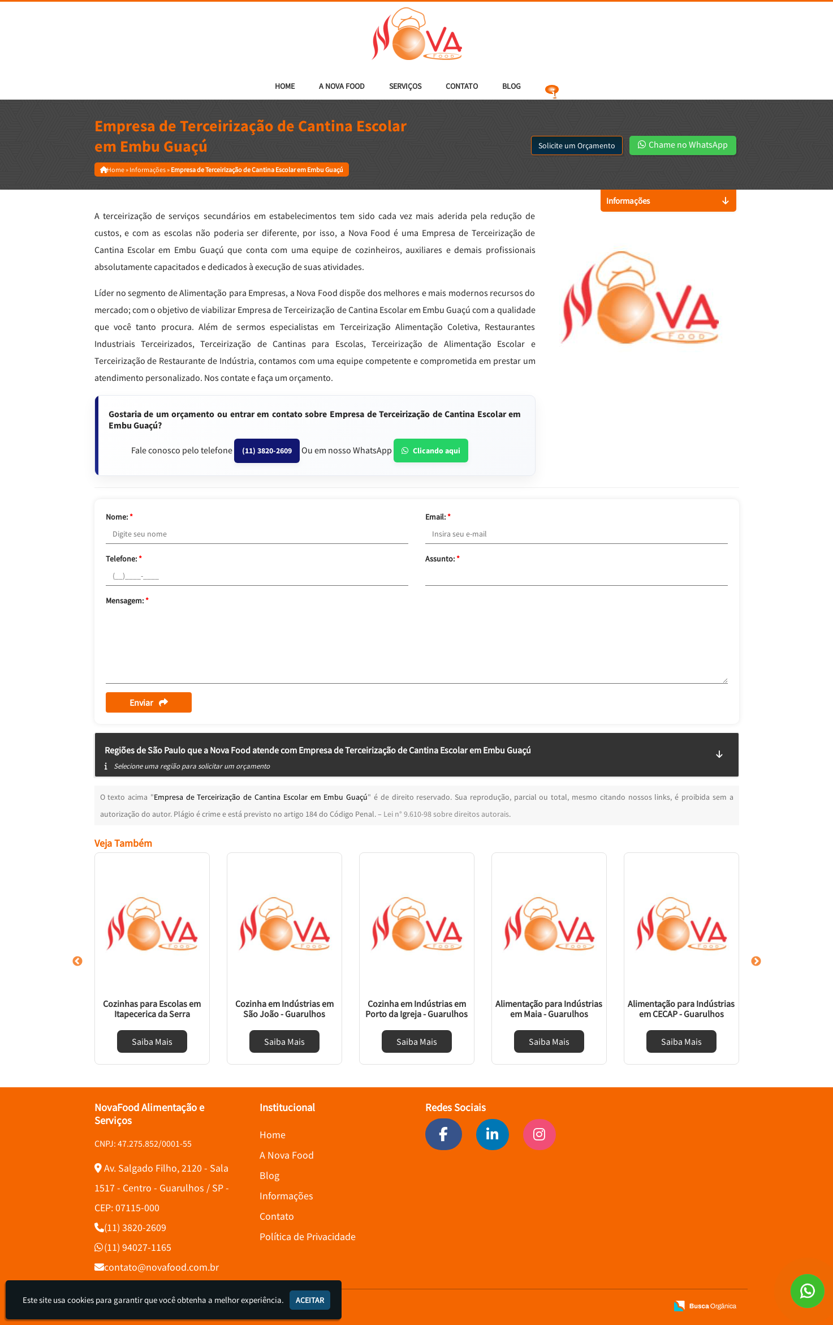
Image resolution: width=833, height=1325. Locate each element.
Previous (77, 961)
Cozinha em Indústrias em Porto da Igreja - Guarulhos (416, 1008)
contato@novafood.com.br (161, 1266)
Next (756, 961)
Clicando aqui (431, 450)
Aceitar (310, 1300)
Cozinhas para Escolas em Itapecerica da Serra (152, 1008)
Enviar (149, 702)
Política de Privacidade (308, 1236)
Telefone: (124, 559)
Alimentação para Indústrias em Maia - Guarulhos (548, 1008)
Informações (286, 1195)
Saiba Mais (152, 1041)
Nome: (119, 517)
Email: (438, 517)
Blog (511, 86)
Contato (462, 86)
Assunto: (442, 559)
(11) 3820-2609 (267, 450)
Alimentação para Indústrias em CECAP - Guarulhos (681, 1008)
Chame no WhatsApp (683, 144)
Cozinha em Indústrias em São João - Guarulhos (284, 1008)
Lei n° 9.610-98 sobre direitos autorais (446, 814)
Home (285, 86)
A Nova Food (342, 86)
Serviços (405, 86)
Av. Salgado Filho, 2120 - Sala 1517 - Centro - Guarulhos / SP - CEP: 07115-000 (161, 1187)
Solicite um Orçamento (576, 145)
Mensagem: (127, 600)
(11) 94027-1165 (137, 1247)
